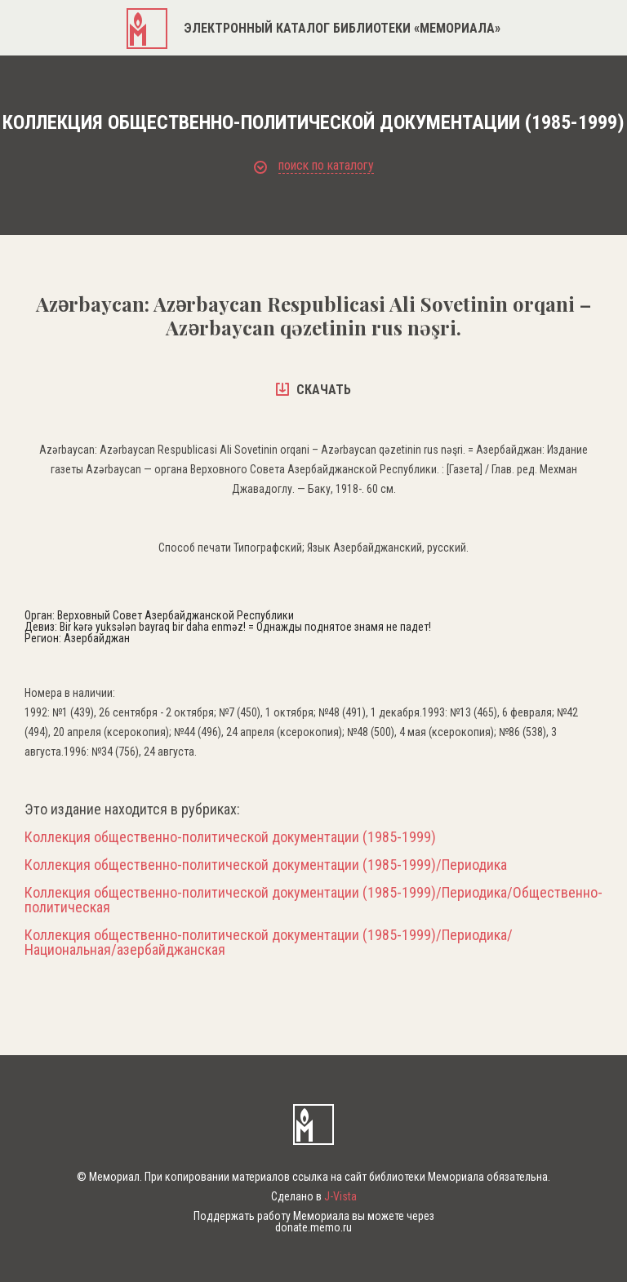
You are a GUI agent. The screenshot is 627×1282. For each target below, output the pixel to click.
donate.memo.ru (313, 1227)
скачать (313, 389)
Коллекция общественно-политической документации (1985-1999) (230, 837)
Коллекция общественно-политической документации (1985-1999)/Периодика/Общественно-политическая (313, 900)
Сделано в (314, 1196)
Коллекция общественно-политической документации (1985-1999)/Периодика (265, 865)
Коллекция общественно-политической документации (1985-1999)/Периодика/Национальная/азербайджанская (268, 942)
